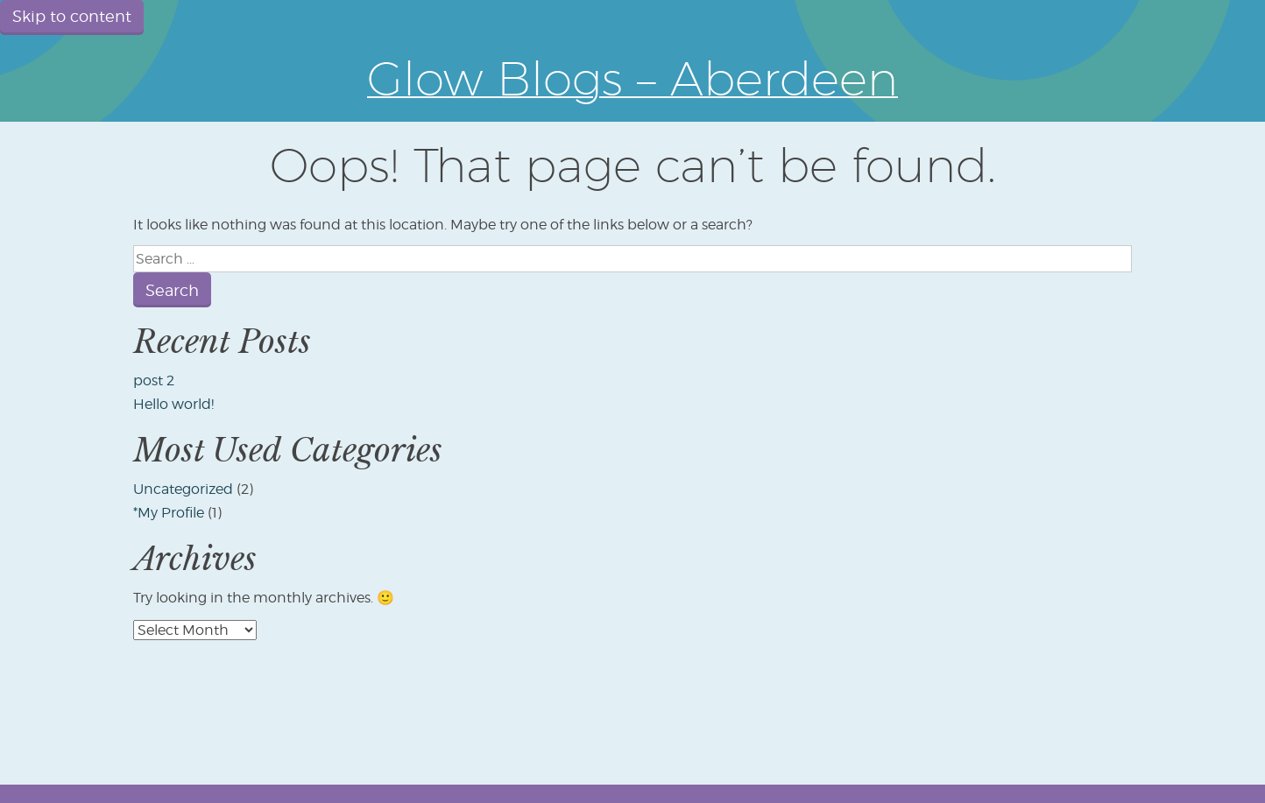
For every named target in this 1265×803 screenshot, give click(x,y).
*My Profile (168, 512)
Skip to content (71, 16)
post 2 (153, 380)
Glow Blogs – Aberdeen (632, 78)
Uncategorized (183, 489)
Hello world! (173, 404)
